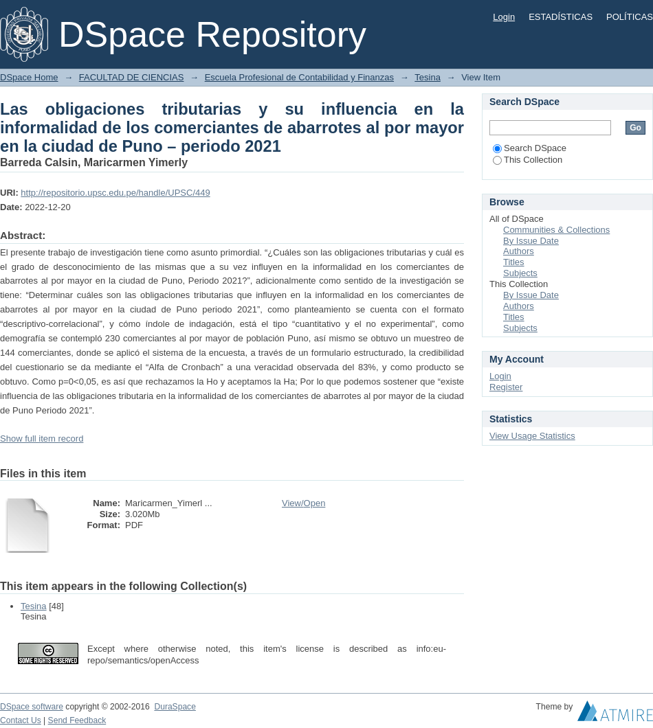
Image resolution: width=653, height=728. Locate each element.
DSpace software (31, 707)
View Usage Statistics (532, 436)
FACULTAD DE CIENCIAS (131, 77)
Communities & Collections (556, 230)
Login (504, 17)
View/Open (303, 503)
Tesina (427, 77)
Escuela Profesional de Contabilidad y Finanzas (299, 77)
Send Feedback (77, 720)
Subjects (520, 273)
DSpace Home (29, 77)
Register (505, 387)
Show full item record (41, 438)
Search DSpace (529, 148)
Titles (513, 262)
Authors (518, 251)
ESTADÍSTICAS (561, 17)
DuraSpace (174, 707)
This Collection (527, 160)
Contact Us (20, 720)
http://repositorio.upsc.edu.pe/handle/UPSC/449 (115, 192)
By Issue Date (531, 241)
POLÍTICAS (629, 17)
